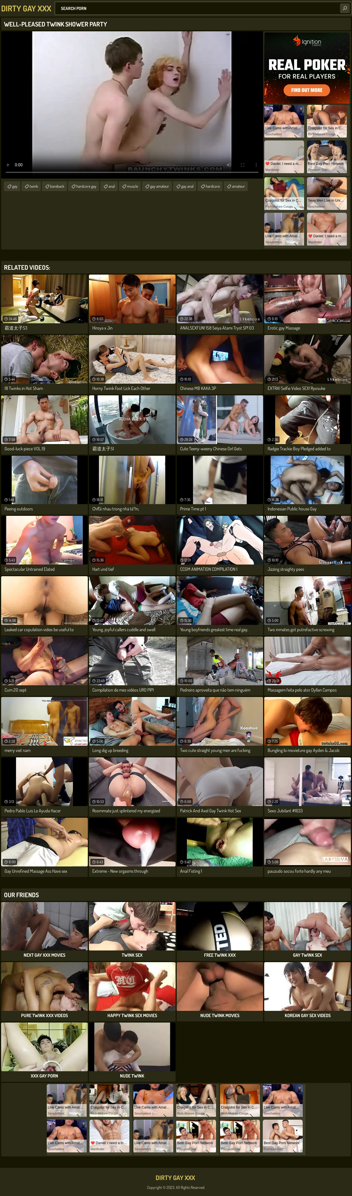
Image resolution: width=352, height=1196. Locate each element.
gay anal (187, 186)
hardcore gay (86, 186)
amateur (238, 186)
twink (34, 186)
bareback (57, 186)
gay (14, 186)
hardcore (213, 186)
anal (112, 186)
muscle (132, 186)
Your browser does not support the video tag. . (132, 105)
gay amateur (159, 186)
